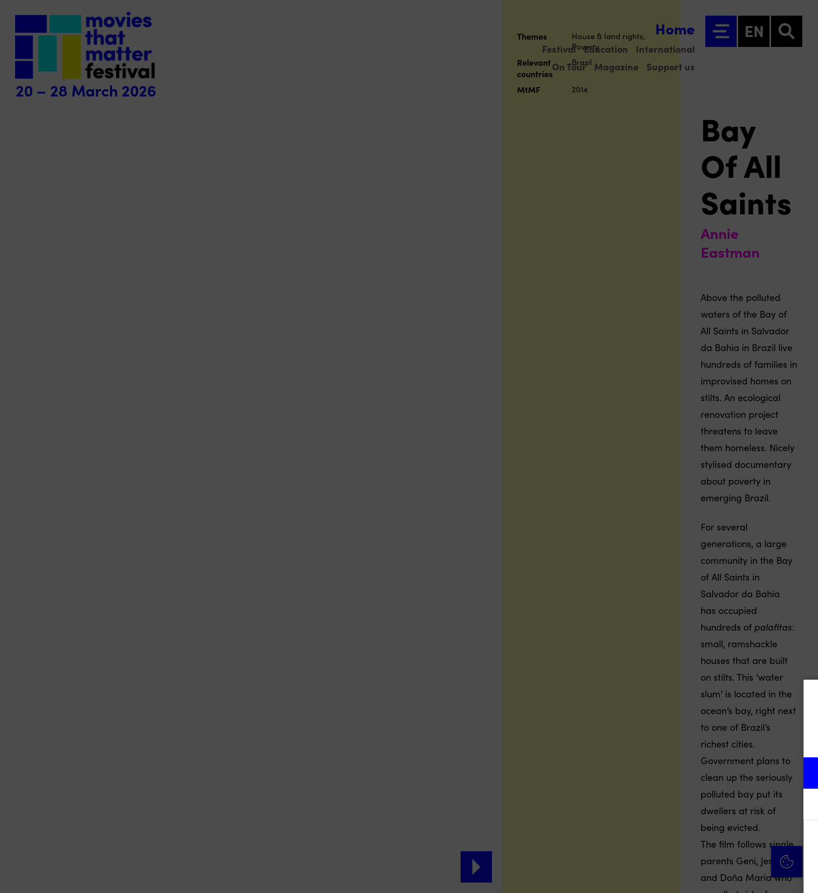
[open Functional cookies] (801, 774)
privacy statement (687, 739)
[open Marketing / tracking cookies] (801, 805)
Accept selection (729, 873)
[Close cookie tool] (802, 698)
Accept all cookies (729, 843)
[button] (719, 773)
